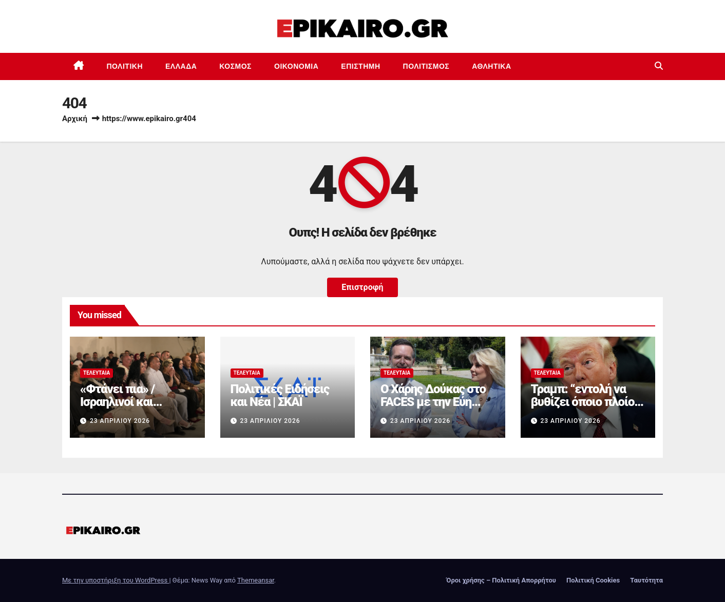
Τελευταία (96, 373)
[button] (659, 66)
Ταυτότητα (646, 580)
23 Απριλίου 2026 (120, 420)
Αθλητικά (491, 66)
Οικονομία (296, 66)
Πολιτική (125, 66)
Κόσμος (235, 66)
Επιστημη (360, 66)
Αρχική (74, 118)
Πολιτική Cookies (593, 580)
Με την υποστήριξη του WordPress (115, 580)
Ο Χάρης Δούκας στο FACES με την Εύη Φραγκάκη (433, 402)
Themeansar (255, 580)
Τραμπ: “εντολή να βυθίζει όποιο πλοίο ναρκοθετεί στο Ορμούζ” (583, 408)
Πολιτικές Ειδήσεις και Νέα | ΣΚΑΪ (280, 395)
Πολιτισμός (426, 66)
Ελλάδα (181, 66)
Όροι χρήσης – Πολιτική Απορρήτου (501, 580)
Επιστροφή (362, 287)
